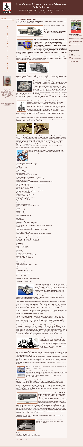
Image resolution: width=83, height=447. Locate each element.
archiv (29, 10)
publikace (50, 10)
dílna (57, 10)
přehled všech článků (73, 61)
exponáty (22, 10)
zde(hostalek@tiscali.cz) (7, 105)
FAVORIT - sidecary (73, 39)
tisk (62, 10)
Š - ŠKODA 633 (72, 53)
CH (7, 41)
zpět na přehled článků (61, 17)
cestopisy (42, 10)
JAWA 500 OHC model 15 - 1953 (76, 38)
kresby (35, 10)
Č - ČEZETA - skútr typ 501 (75, 58)
